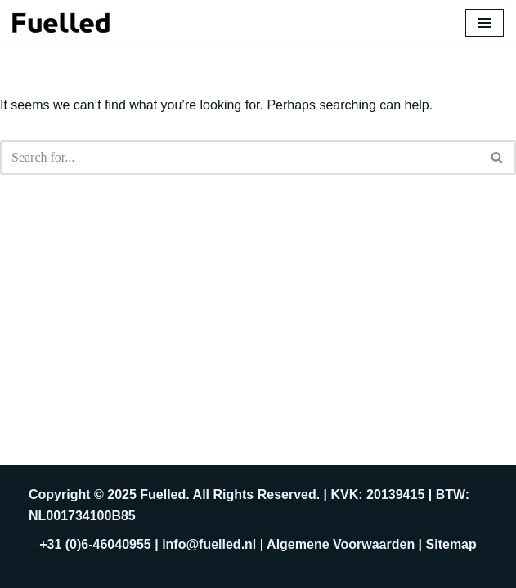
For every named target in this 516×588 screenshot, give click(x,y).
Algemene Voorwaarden (341, 544)
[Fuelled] (61, 22)
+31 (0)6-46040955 (95, 544)
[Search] (239, 157)
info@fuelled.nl (209, 544)
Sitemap (451, 544)
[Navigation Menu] (484, 23)
